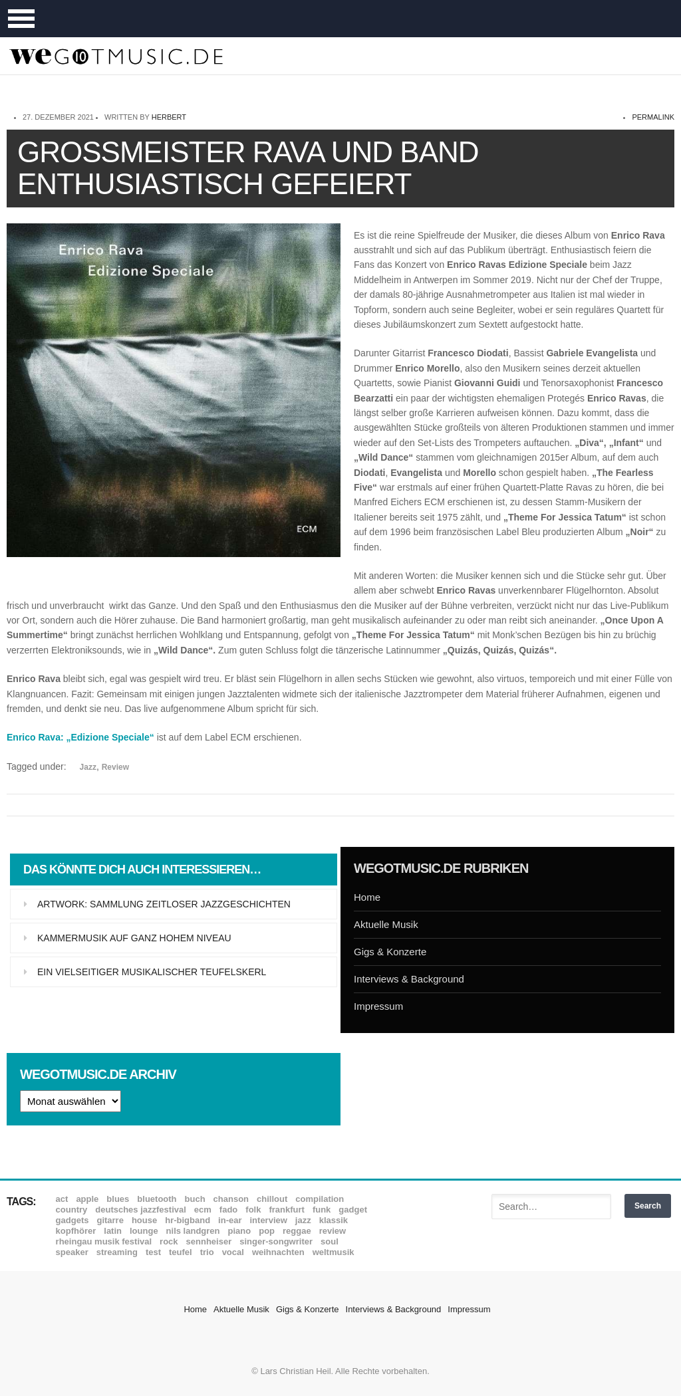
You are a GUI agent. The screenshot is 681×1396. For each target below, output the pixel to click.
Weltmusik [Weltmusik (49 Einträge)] (333, 1252)
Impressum (378, 1006)
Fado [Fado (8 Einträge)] (228, 1210)
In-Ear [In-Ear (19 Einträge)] (229, 1220)
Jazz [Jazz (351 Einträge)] (303, 1220)
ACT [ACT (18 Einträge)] (62, 1199)
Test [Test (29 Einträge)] (153, 1252)
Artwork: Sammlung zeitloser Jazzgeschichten (164, 904)
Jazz (88, 767)
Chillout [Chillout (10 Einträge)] (272, 1199)
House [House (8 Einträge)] (144, 1220)
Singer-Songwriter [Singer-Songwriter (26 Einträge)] (276, 1241)
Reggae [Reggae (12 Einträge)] (297, 1231)
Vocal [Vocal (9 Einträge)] (233, 1252)
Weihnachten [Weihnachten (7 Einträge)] (278, 1252)
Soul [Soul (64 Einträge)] (330, 1241)
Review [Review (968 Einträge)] (332, 1231)
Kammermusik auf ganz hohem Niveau (134, 938)
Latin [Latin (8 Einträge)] (113, 1231)
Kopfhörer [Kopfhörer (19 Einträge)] (76, 1231)
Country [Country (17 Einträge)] (72, 1210)
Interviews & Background (409, 979)
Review (115, 767)
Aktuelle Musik (386, 924)
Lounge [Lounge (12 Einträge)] (144, 1231)
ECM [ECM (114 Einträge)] (202, 1210)
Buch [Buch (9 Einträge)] (195, 1199)
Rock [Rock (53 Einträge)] (169, 1241)
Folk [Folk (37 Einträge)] (253, 1210)
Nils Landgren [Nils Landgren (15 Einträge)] (193, 1231)
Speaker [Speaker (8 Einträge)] (72, 1252)
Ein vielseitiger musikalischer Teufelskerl (151, 972)
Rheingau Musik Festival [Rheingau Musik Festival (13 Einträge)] (104, 1241)
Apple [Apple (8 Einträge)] (87, 1199)
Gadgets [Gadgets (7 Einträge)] (72, 1220)
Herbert (169, 117)
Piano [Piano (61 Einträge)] (239, 1231)
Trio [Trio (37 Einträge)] (207, 1252)
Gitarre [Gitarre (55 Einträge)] (109, 1220)
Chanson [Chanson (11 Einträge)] (231, 1199)
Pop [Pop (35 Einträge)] (267, 1231)
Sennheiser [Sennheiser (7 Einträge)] (209, 1241)
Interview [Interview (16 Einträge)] (268, 1220)
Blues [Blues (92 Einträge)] (117, 1199)
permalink (653, 117)
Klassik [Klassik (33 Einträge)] (333, 1220)
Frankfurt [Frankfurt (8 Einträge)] (286, 1210)
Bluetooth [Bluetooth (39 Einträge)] (156, 1199)
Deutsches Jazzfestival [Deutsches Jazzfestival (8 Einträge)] (140, 1210)
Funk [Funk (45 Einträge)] (322, 1210)
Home (367, 897)
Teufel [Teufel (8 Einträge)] (180, 1252)
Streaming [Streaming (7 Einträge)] (117, 1252)
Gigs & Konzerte (390, 951)
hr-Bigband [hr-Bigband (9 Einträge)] (187, 1220)
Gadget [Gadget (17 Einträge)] (353, 1210)
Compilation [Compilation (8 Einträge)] (319, 1199)
